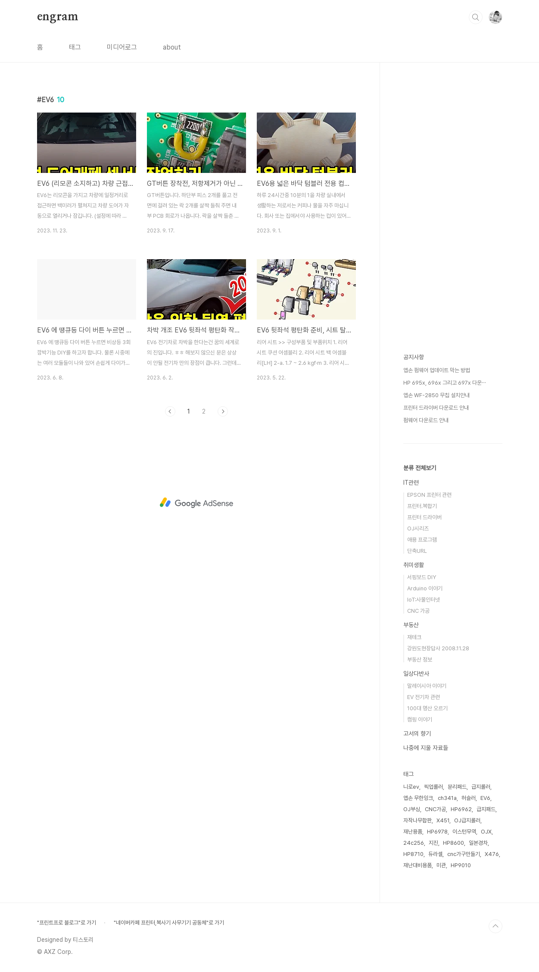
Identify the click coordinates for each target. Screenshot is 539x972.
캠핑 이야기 (419, 719)
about (172, 47)
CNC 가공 (418, 611)
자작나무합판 (417, 820)
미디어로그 (122, 47)
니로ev (411, 787)
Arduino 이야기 (424, 588)
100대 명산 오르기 (427, 708)
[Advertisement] (196, 502)
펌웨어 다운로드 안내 (426, 420)
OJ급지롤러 (467, 820)
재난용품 (412, 831)
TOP (495, 926)
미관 (441, 865)
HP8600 (453, 843)
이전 (170, 411)
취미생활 (413, 564)
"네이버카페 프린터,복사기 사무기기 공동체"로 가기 (169, 922)
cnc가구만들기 (463, 854)
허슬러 (468, 798)
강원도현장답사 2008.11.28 (438, 648)
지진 (433, 843)
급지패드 (486, 809)
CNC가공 (435, 809)
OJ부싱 (411, 809)
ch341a (447, 798)
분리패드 (457, 787)
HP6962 (461, 809)
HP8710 (413, 854)
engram (57, 17)
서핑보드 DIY (421, 577)
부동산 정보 (419, 659)
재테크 (414, 637)
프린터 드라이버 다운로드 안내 (436, 407)
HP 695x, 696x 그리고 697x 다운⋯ (444, 382)
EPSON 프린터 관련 (429, 495)
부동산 (411, 624)
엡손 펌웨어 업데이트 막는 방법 (436, 370)
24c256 (413, 843)
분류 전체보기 (419, 467)
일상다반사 (416, 673)
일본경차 (478, 843)
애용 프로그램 (422, 539)
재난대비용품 (417, 865)
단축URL (417, 551)
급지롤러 (480, 787)
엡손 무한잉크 (418, 798)
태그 (75, 47)
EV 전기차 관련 (423, 697)
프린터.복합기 (422, 506)
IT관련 (411, 482)
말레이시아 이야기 (426, 686)
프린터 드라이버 (424, 517)
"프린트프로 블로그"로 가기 (66, 922)
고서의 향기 (417, 733)
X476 (492, 854)
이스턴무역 (464, 831)
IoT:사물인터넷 (423, 599)
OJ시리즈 (418, 528)
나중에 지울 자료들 (425, 747)
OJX (486, 831)
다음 (223, 411)
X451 (442, 820)
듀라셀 (435, 854)
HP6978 (437, 831)
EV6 (485, 798)
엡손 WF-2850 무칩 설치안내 (436, 395)
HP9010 (461, 865)
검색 (475, 17)
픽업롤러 (433, 787)
